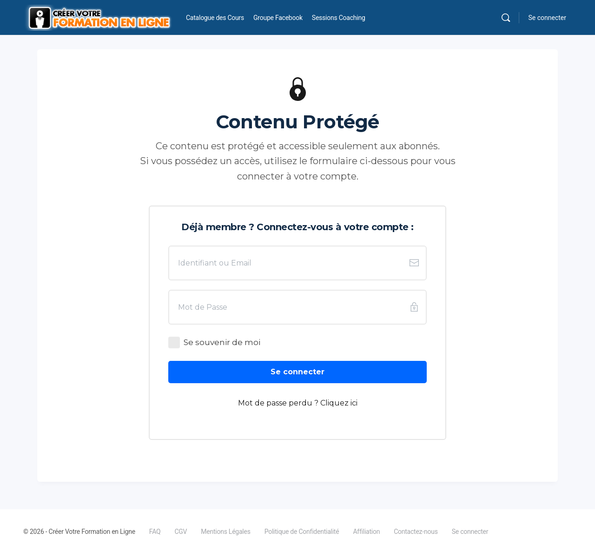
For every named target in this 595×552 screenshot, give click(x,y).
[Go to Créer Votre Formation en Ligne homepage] (97, 16)
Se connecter (547, 17)
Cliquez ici (338, 403)
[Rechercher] (505, 17)
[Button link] (297, 372)
